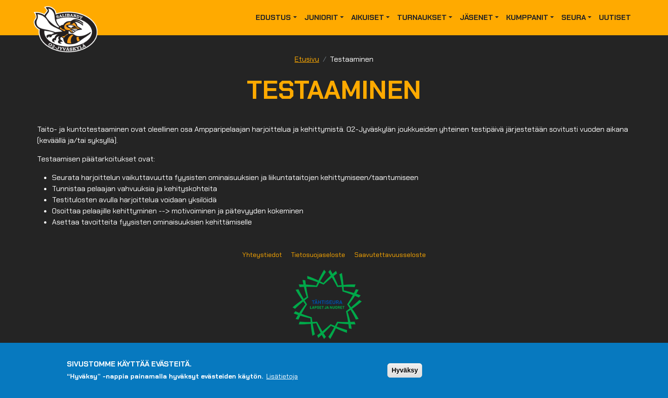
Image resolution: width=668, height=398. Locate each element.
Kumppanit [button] (527, 17)
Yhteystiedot (262, 254)
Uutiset (615, 17)
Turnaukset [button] (422, 17)
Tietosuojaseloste (318, 254)
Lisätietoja (282, 376)
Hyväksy (405, 370)
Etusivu (307, 59)
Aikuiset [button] (367, 17)
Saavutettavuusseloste (390, 254)
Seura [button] (573, 17)
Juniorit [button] (321, 17)
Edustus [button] (273, 17)
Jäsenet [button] (476, 17)
